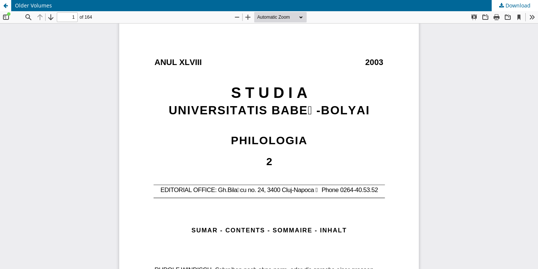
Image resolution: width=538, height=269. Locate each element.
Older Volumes (33, 5)
